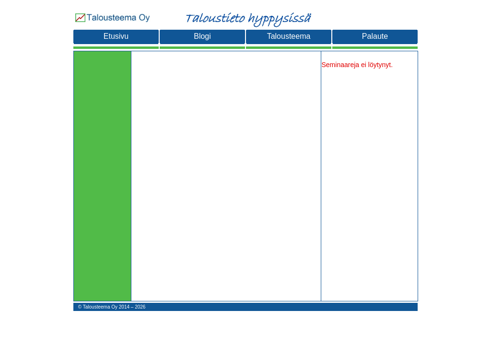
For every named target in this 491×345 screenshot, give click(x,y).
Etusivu (116, 36)
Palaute (375, 36)
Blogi (202, 36)
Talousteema (289, 36)
